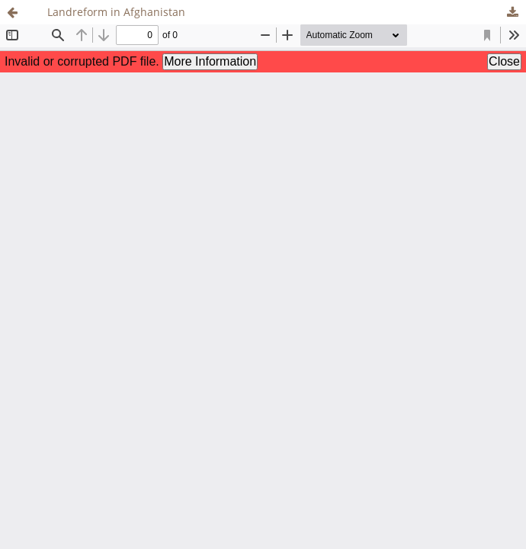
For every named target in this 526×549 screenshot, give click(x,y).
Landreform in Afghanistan (116, 12)
